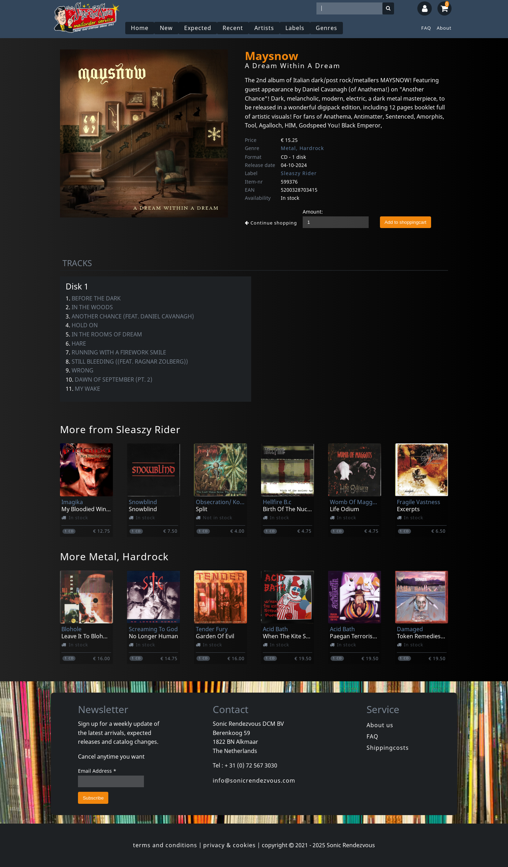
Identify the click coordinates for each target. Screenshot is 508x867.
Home (140, 28)
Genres (326, 28)
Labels (294, 28)
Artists (264, 28)
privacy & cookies (229, 845)
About (444, 28)
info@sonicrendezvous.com (254, 780)
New (166, 28)
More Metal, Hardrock (114, 556)
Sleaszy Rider (299, 173)
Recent (233, 28)
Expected (197, 28)
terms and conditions (165, 845)
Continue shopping (271, 223)
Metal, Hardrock (302, 148)
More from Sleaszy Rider (120, 429)
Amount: (313, 211)
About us (380, 725)
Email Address (97, 770)
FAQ (426, 28)
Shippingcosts (388, 748)
